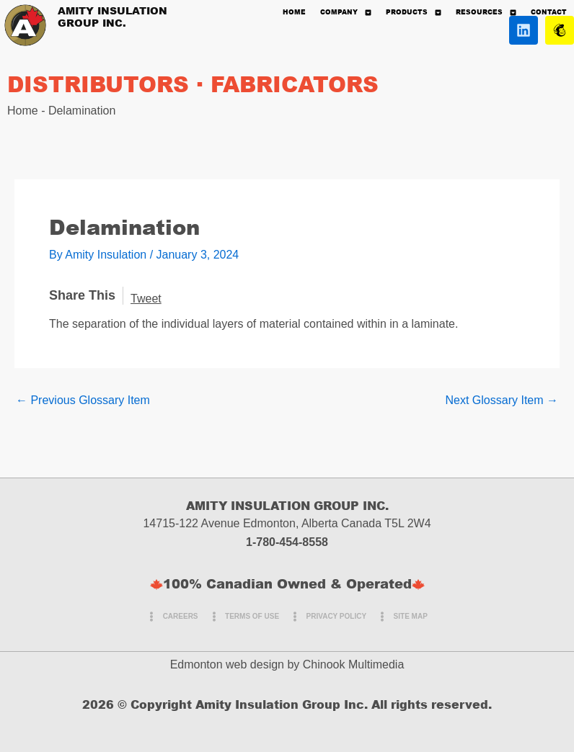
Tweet (146, 298)
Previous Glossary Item (83, 400)
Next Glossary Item (502, 400)
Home (22, 110)
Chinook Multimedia (354, 664)
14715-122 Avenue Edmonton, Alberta (240, 523)
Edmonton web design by (235, 664)
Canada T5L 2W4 (386, 523)
